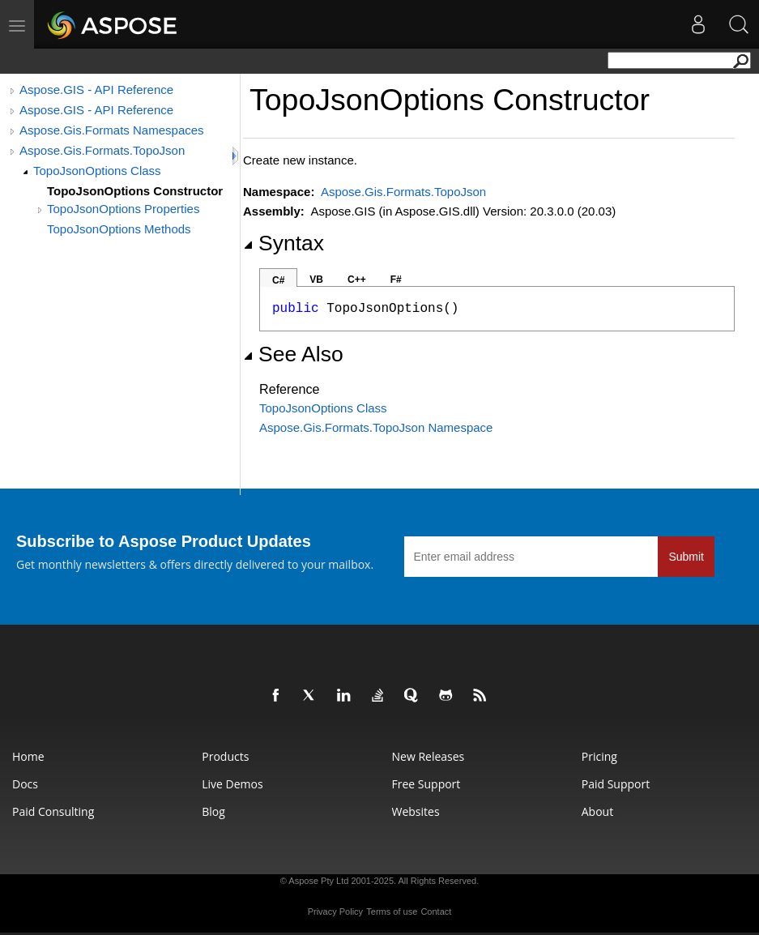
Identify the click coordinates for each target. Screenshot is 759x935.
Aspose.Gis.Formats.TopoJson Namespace (375, 427)
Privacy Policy (335, 911)
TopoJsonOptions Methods (119, 229)
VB (316, 279)
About (597, 811)
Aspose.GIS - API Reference (96, 89)
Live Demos (232, 784)
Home (28, 756)
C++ (357, 279)
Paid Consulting (53, 811)
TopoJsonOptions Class (97, 170)
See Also (293, 354)
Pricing (599, 756)
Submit (686, 556)
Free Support (426, 784)
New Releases (428, 756)
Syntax (283, 243)
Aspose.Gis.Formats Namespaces (111, 130)
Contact (435, 911)
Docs (25, 784)
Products (225, 756)
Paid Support (616, 784)
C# (278, 280)
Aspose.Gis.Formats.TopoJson (102, 150)
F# (396, 279)
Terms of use (391, 911)
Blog (213, 811)
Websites (416, 811)
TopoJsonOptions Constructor (135, 191)
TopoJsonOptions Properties (123, 209)
